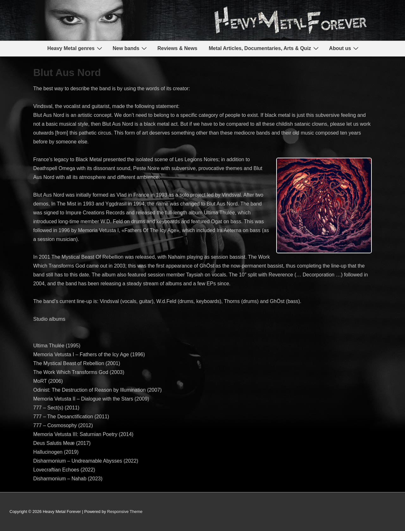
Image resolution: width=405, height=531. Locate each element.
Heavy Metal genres (75, 48)
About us (344, 48)
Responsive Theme (125, 511)
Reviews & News (177, 48)
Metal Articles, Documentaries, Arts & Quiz (264, 48)
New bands (130, 48)
